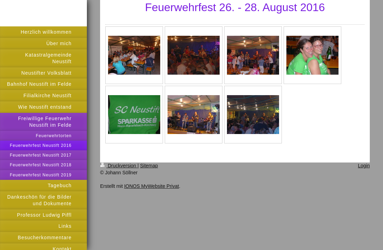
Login (364, 165)
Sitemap (149, 165)
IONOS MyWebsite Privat (151, 186)
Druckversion (118, 165)
